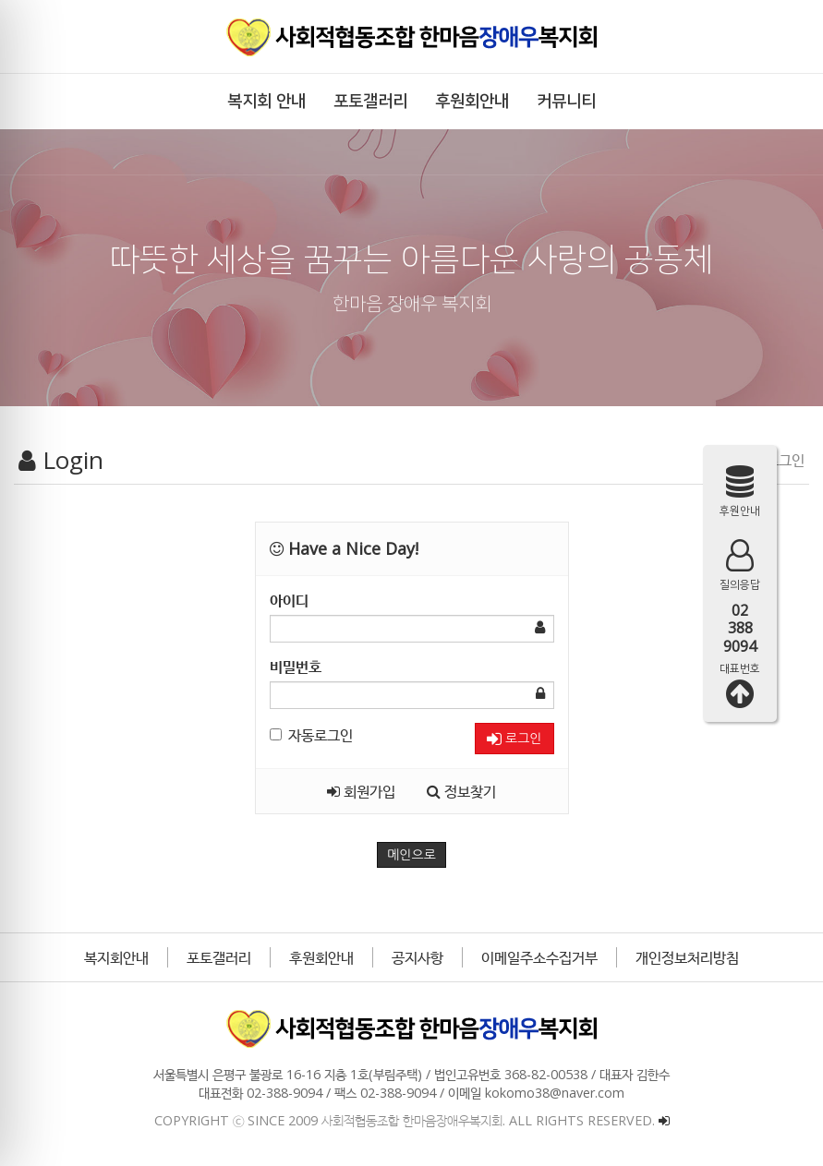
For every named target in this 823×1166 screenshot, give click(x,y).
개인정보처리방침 (687, 957)
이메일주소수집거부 (539, 957)
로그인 (514, 739)
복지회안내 (116, 957)
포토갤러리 (219, 957)
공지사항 (417, 957)
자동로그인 (311, 735)
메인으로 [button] (411, 854)
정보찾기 (461, 791)
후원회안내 (321, 957)
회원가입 (361, 791)
